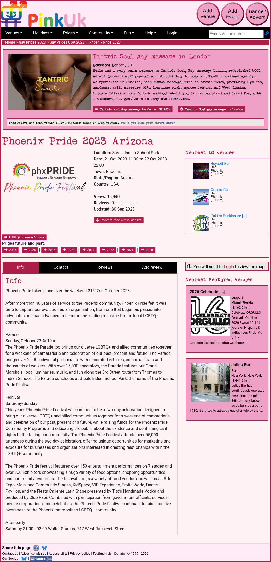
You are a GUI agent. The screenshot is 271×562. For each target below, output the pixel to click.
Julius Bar (240, 364)
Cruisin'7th (219, 190)
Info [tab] (20, 267)
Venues (12, 33)
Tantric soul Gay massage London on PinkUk (132, 109)
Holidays (41, 33)
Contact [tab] (61, 267)
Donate (119, 553)
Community (99, 33)
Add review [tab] (152, 267)
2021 (127, 250)
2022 (108, 250)
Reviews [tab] (105, 267)
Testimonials (102, 553)
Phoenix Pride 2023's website (119, 220)
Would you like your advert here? (148, 123)
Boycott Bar (220, 164)
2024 (69, 250)
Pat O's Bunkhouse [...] (229, 216)
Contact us (10, 553)
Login (172, 33)
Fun (127, 33)
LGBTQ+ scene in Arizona (24, 237)
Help (149, 33)
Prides (69, 33)
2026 (10, 250)
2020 (147, 250)
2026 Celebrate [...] (207, 291)
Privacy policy (80, 553)
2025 (30, 250)
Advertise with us (33, 553)
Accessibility (58, 553)
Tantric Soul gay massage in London (211, 109)
